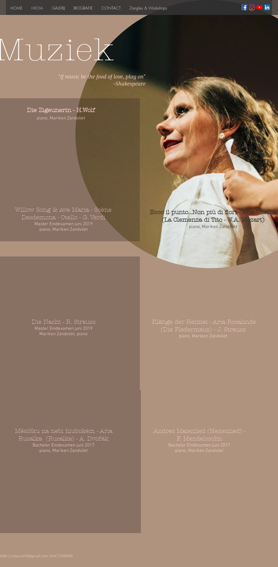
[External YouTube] (66, 274)
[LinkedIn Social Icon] (267, 7)
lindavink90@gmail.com (29, 556)
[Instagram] (252, 7)
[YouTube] (260, 7)
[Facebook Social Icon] (244, 7)
